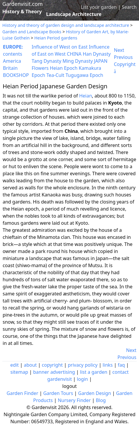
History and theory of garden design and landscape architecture (65, 25)
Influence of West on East (60, 47)
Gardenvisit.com (22, 3)
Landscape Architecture (74, 14)
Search (129, 7)
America (12, 61)
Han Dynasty (96, 54)
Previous (123, 57)
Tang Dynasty (46, 61)
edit (14, 365)
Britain (10, 68)
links (108, 365)
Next (119, 50)
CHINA (74, 54)
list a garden (93, 372)
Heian (85, 95)
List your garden (99, 7)
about (30, 365)
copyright (52, 365)
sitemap (19, 372)
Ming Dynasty (78, 61)
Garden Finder (22, 393)
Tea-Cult (55, 75)
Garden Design (94, 393)
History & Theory (22, 11)
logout (69, 386)
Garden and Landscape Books (31, 31)
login (82, 379)
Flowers (40, 68)
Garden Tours (58, 393)
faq (121, 365)
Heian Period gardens (55, 38)
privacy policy (83, 365)
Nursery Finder (74, 400)
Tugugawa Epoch (84, 75)
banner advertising (54, 372)
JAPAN (101, 61)
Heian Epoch (64, 68)
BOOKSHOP (16, 75)
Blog (101, 400)
